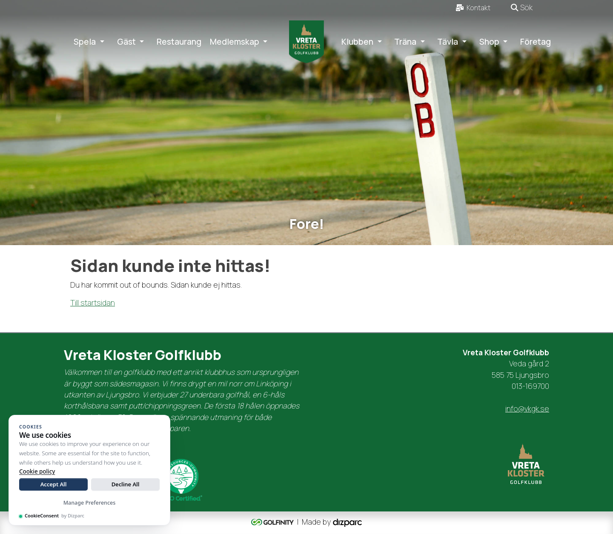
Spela (85, 41)
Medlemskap (234, 41)
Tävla (447, 41)
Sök (522, 7)
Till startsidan (92, 302)
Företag (535, 41)
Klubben (357, 41)
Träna (405, 41)
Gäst (126, 41)
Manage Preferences (89, 502)
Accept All (53, 484)
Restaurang (179, 41)
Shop (489, 41)
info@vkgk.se (527, 408)
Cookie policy (37, 471)
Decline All (126, 484)
